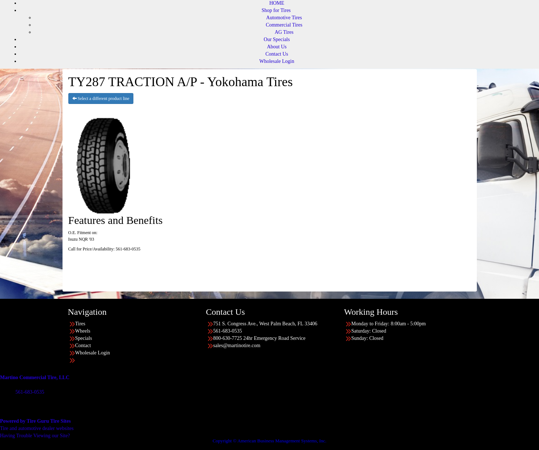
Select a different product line (100, 98)
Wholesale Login (276, 61)
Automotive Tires (284, 17)
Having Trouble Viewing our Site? (35, 435)
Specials (83, 338)
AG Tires (284, 32)
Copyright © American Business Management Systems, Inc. (269, 440)
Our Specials (277, 39)
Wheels (82, 331)
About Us (276, 46)
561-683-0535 (29, 392)
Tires (80, 323)
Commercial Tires (284, 25)
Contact (83, 345)
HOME (276, 3)
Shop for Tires (276, 10)
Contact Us (276, 54)
